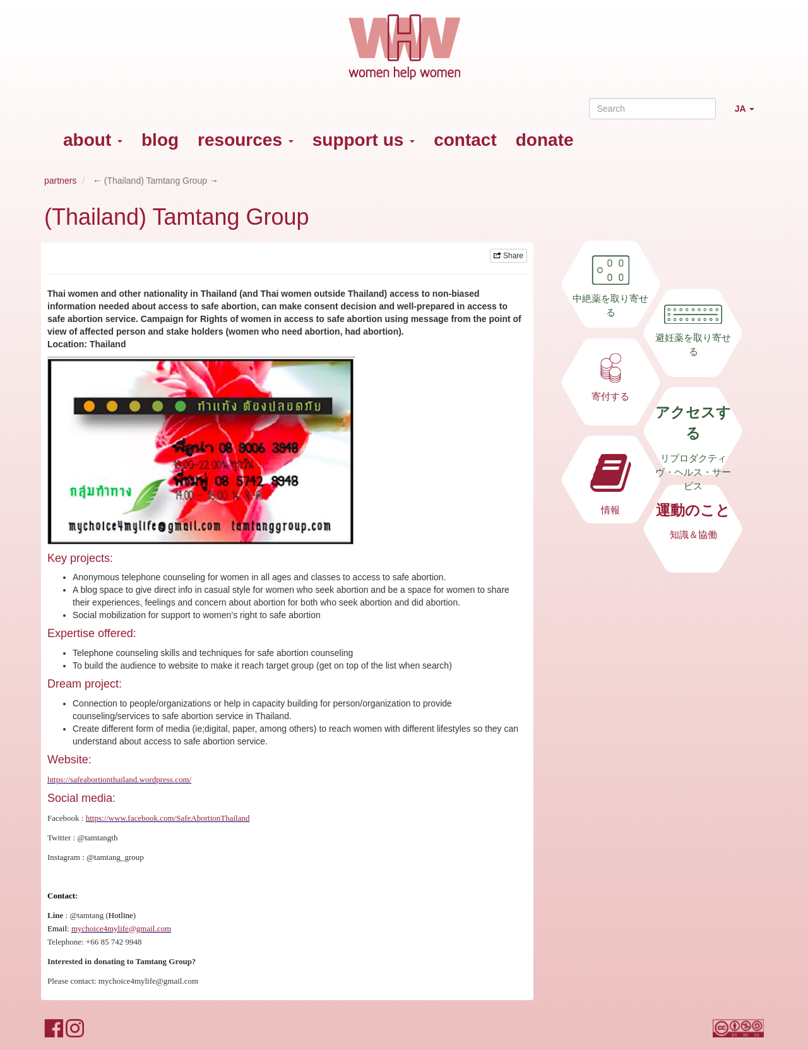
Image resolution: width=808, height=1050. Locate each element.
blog (160, 140)
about (92, 140)
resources (246, 140)
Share (508, 255)
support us (363, 140)
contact (465, 140)
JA (749, 114)
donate (545, 140)
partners (60, 181)
